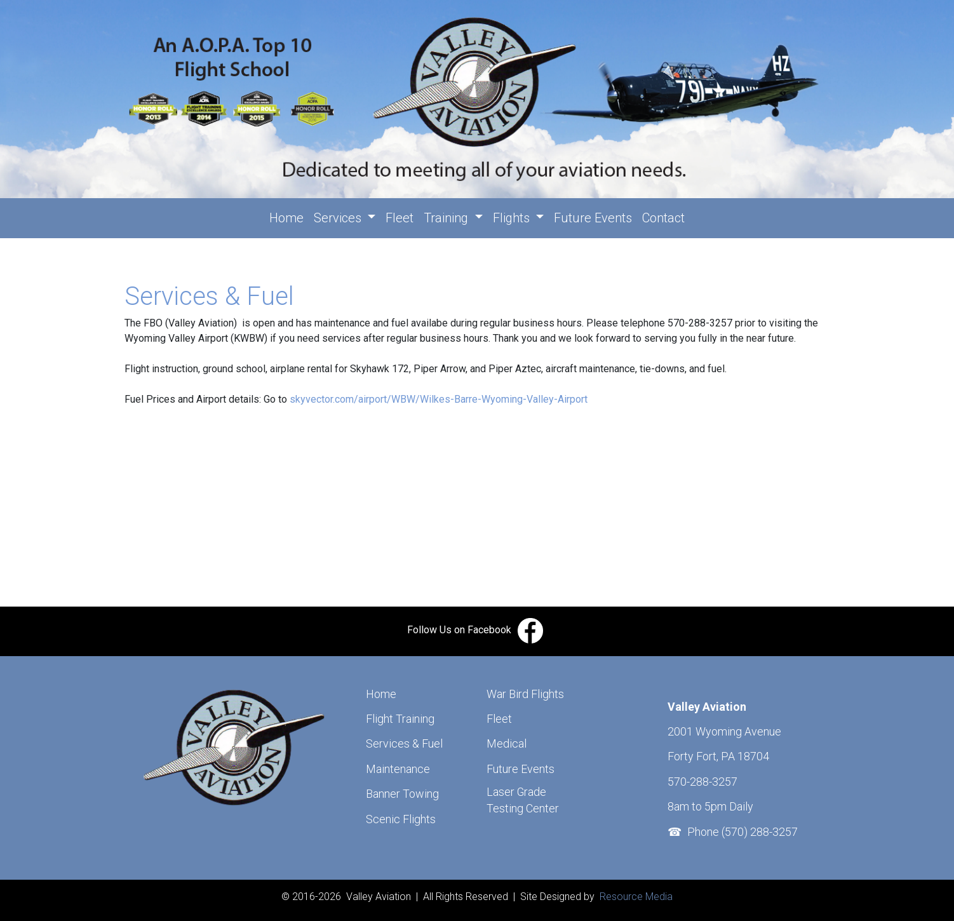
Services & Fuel (404, 743)
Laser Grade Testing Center (523, 800)
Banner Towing (402, 793)
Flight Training (400, 718)
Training (447, 217)
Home (289, 216)
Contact (663, 217)
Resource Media (635, 897)
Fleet (399, 217)
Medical (507, 743)
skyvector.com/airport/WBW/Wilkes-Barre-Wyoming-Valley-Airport (439, 399)
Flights (513, 217)
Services (339, 217)
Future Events (593, 217)
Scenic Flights (401, 819)
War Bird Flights (525, 694)
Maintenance (398, 769)
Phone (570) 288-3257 (742, 831)
